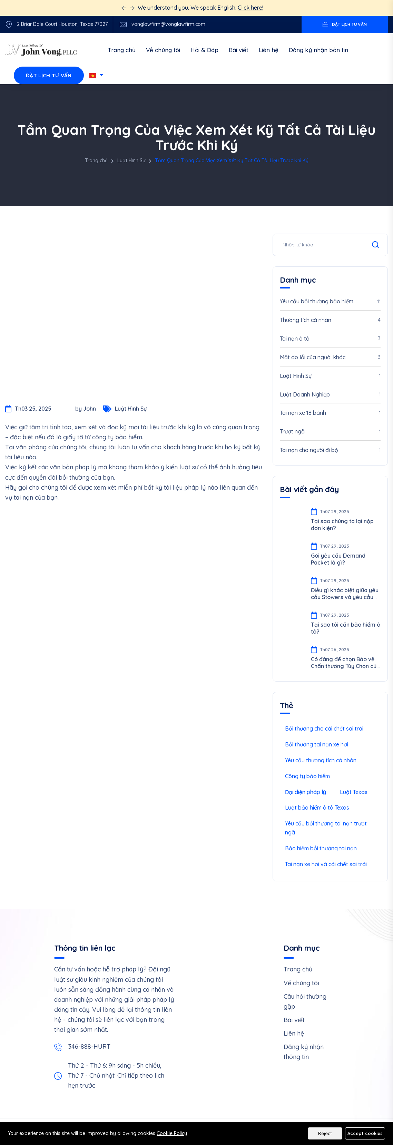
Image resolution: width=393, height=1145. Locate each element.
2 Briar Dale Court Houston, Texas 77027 (62, 24)
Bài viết (238, 49)
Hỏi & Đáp (204, 49)
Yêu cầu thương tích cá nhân (320, 760)
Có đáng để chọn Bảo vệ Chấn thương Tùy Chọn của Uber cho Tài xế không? (345, 662)
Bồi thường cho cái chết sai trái (324, 728)
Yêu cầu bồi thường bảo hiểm (330, 302)
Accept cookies (365, 1133)
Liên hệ (268, 49)
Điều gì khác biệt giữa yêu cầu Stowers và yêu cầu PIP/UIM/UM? (345, 593)
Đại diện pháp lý (305, 792)
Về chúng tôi (163, 49)
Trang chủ (122, 49)
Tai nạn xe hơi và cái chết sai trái (326, 864)
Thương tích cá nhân (330, 320)
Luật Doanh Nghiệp (330, 395)
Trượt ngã (330, 432)
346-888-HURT (89, 1046)
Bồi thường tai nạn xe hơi (316, 744)
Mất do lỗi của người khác (330, 357)
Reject (325, 1133)
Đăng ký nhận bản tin (318, 49)
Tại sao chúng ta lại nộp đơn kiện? (342, 524)
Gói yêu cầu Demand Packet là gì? (338, 559)
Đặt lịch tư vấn (49, 75)
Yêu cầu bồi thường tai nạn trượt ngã (326, 828)
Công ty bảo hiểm (307, 776)
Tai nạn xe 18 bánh (330, 413)
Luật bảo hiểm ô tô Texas (317, 807)
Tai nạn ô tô (330, 339)
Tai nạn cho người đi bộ (330, 450)
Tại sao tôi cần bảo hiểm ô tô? (345, 628)
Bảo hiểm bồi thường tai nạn (321, 848)
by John (77, 411)
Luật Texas (353, 792)
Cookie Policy (172, 1133)
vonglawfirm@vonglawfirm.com (168, 24)
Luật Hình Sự (131, 160)
